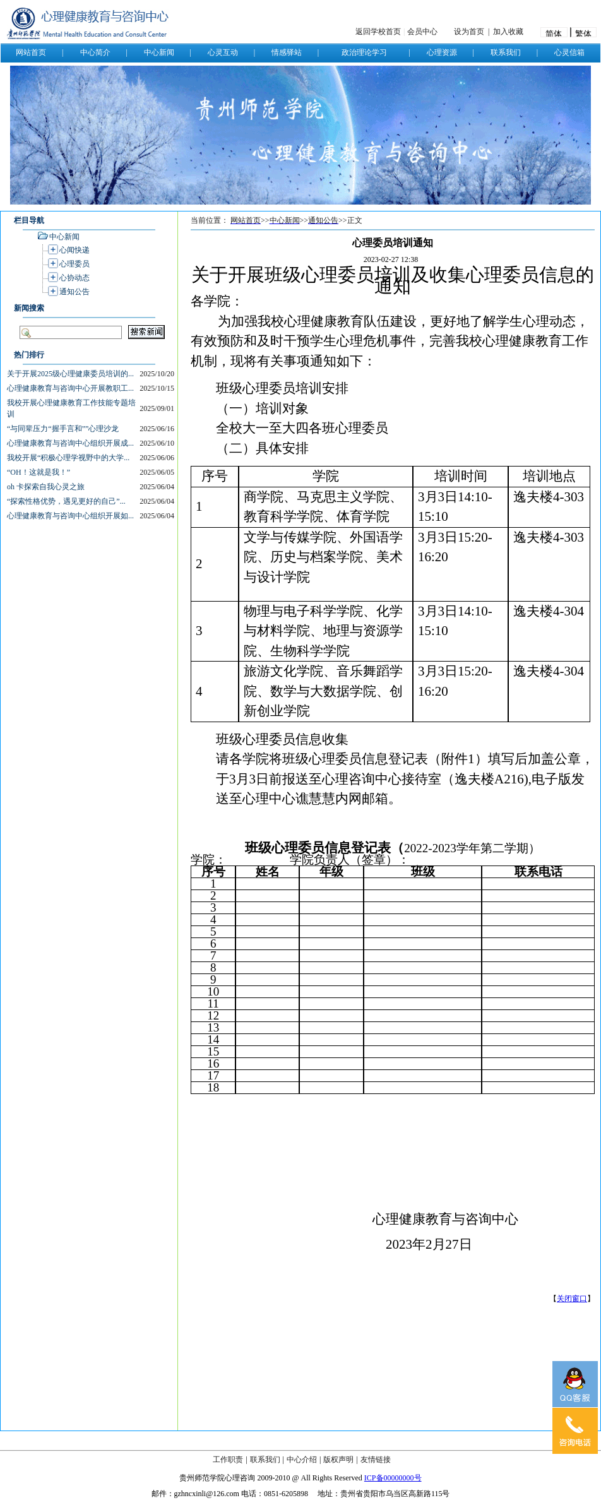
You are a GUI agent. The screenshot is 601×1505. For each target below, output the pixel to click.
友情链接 (375, 1459)
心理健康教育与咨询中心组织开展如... (70, 515)
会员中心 (422, 31)
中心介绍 (302, 1459)
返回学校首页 (378, 31)
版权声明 (338, 1459)
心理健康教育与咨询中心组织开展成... (70, 443)
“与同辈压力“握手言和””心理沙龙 (63, 428)
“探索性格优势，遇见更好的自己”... (66, 501)
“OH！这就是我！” (38, 472)
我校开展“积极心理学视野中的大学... (68, 457)
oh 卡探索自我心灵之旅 (46, 486)
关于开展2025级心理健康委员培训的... (70, 373)
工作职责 (228, 1459)
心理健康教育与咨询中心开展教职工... (70, 388)
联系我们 (265, 1459)
